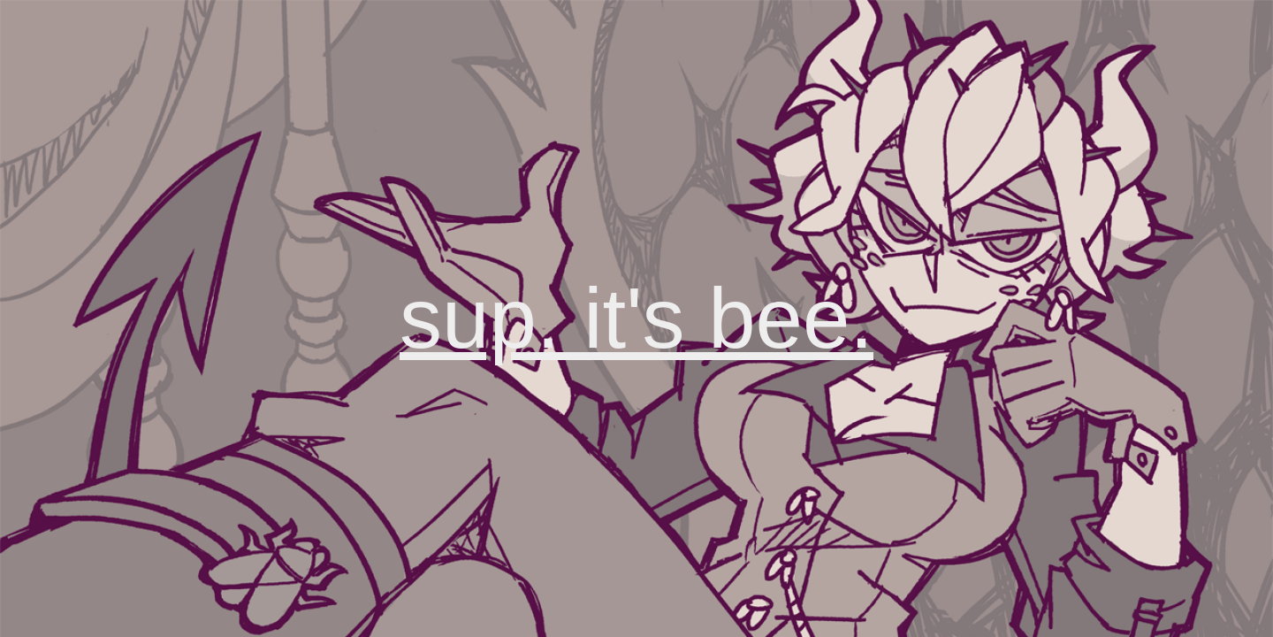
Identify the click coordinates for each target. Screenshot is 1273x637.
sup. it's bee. (636, 318)
